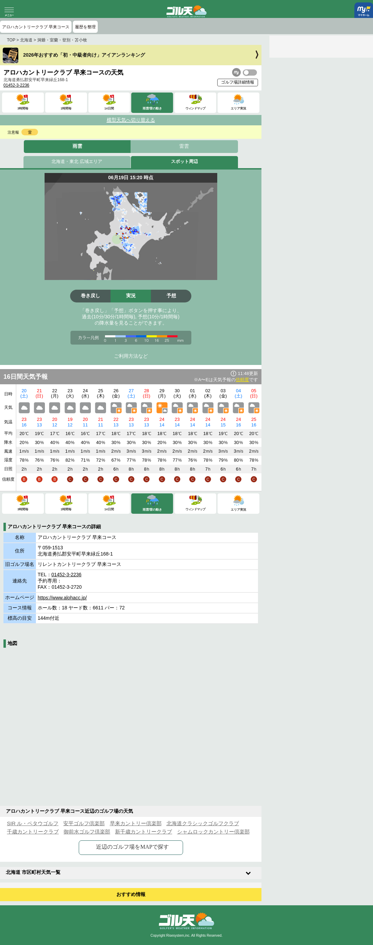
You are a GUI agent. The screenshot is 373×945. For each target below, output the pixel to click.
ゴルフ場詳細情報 (237, 82)
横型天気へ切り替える (131, 120)
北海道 (26, 40)
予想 (171, 295)
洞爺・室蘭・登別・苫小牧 (62, 40)
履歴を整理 (85, 27)
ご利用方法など (131, 356)
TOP (11, 40)
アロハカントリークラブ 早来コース (35, 27)
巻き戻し (90, 295)
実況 (131, 295)
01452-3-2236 (16, 85)
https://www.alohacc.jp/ (62, 597)
